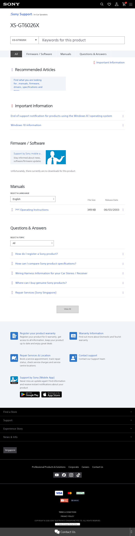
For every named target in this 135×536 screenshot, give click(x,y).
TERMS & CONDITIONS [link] (67, 512)
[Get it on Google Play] (30, 394)
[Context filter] (24, 40)
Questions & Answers (93, 54)
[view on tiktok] (78, 475)
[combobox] (67, 40)
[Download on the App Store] (51, 394)
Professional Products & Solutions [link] (48, 467)
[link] (10, 450)
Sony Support (21, 14)
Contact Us (65, 531)
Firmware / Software (39, 54)
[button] (67, 412)
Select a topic (17, 237)
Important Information (110, 62)
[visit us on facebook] (63, 475)
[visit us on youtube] (56, 475)
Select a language (19, 193)
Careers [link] (85, 467)
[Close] (132, 532)
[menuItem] (109, 4)
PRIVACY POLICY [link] (67, 516)
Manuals (65, 54)
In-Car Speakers (40, 14)
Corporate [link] (74, 467)
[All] (16, 54)
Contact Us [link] (97, 467)
